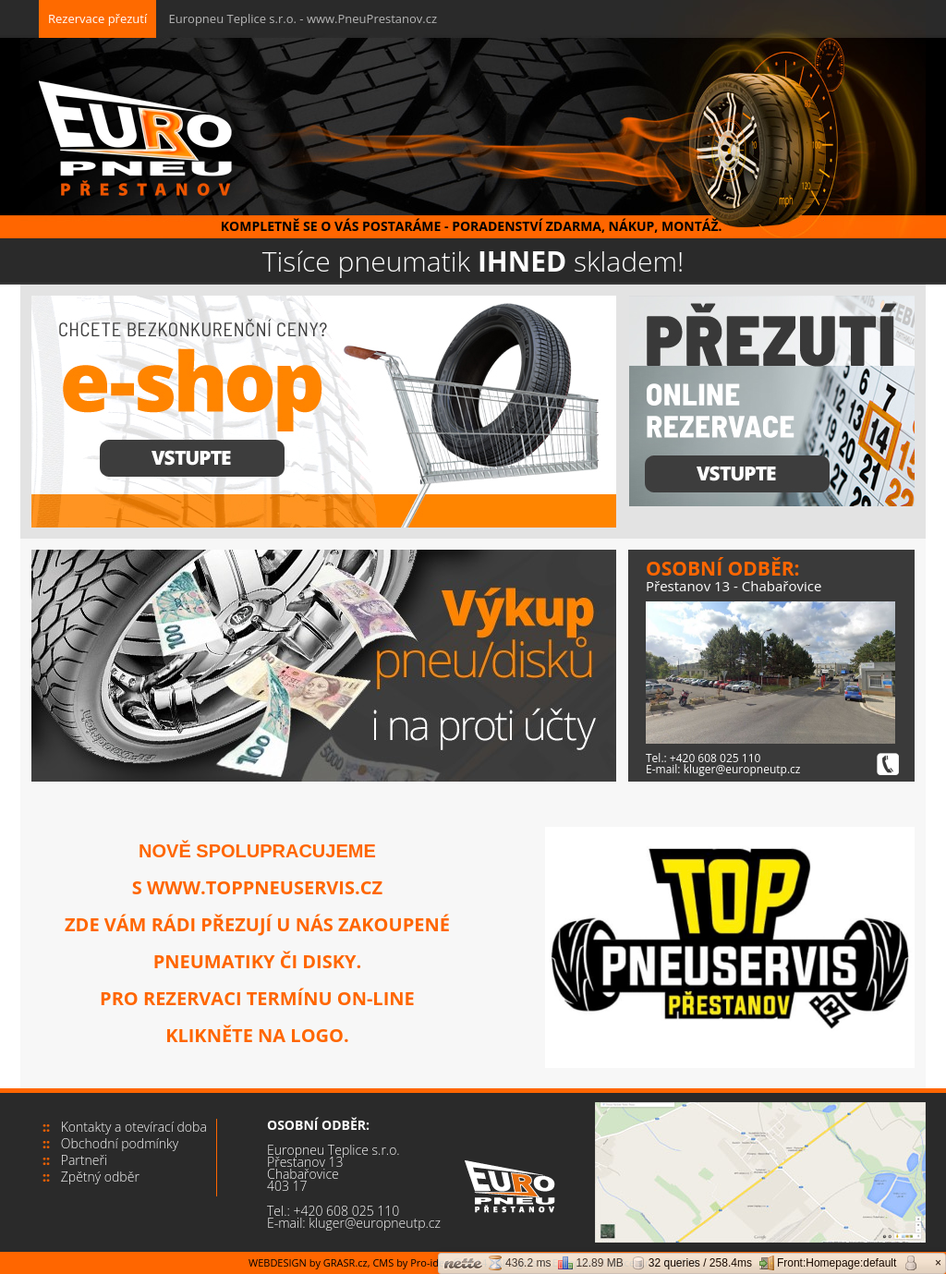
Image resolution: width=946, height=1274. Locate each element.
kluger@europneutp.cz (742, 769)
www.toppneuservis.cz (264, 887)
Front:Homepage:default (827, 1263)
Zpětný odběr (100, 1176)
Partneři (84, 1160)
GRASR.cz (345, 1262)
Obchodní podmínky (119, 1143)
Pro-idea (430, 1262)
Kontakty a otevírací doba (134, 1126)
